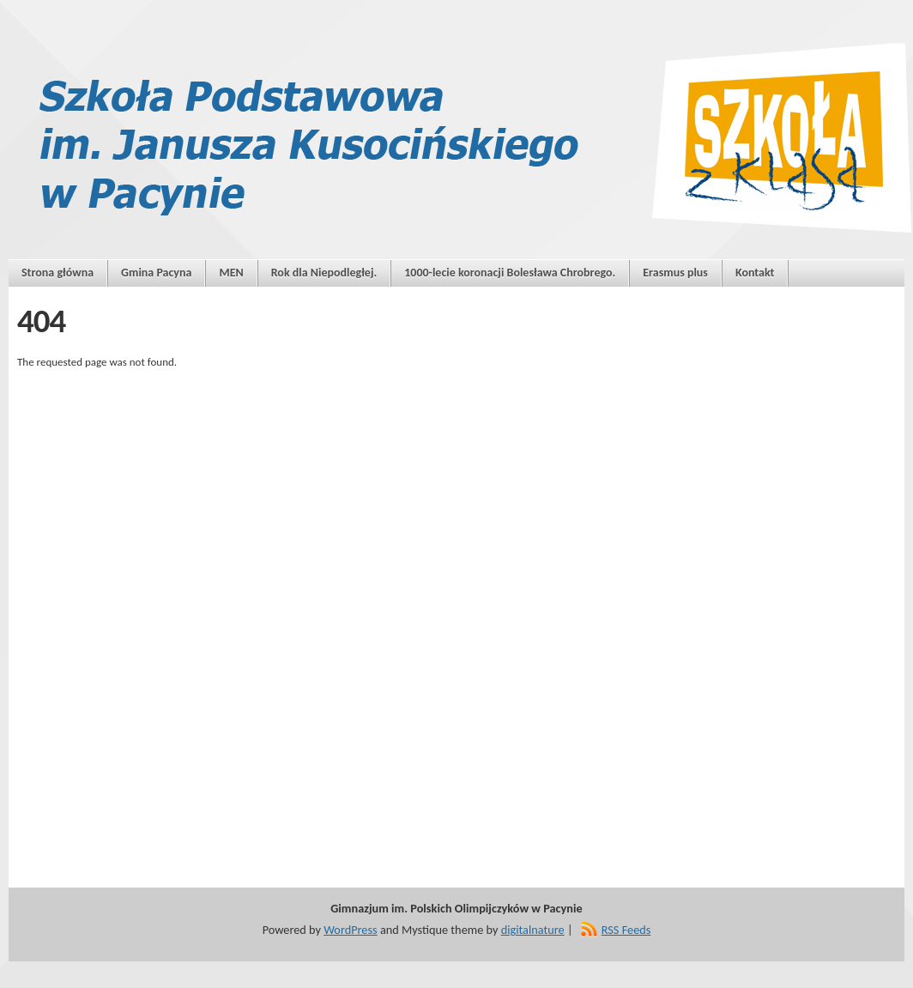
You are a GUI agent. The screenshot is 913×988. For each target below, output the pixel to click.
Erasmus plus (675, 272)
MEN (231, 272)
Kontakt (754, 272)
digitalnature (533, 929)
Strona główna (57, 272)
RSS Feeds (626, 929)
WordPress (350, 929)
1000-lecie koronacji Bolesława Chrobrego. (509, 272)
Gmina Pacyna (156, 272)
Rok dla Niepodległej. (324, 272)
